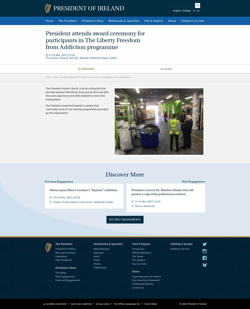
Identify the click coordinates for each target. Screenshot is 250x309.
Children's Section (192, 21)
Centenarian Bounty (142, 283)
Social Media (151, 303)
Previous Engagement (59, 181)
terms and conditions (81, 303)
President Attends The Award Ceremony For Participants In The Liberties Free (96, 77)
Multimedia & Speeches (123, 21)
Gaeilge (187, 10)
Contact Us (138, 287)
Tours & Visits (139, 263)
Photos (97, 263)
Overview (87, 69)
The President (68, 21)
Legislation (61, 256)
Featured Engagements (67, 280)
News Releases (101, 248)
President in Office (65, 248)
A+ (198, 10)
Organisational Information (146, 276)
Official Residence (141, 252)
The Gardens (138, 260)
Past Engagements (65, 276)
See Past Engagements (125, 219)
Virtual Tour (138, 248)
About (172, 21)
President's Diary (92, 21)
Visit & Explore (153, 21)
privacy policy (103, 303)
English (177, 10)
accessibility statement (55, 303)
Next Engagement (193, 181)
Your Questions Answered (145, 280)
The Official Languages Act (127, 303)
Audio (167, 69)
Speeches (99, 252)
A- (194, 10)
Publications (100, 267)
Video (97, 260)
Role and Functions (65, 252)
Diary (56, 77)
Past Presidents (63, 260)
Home (50, 21)
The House (137, 256)
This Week (60, 272)
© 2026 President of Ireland (193, 303)
